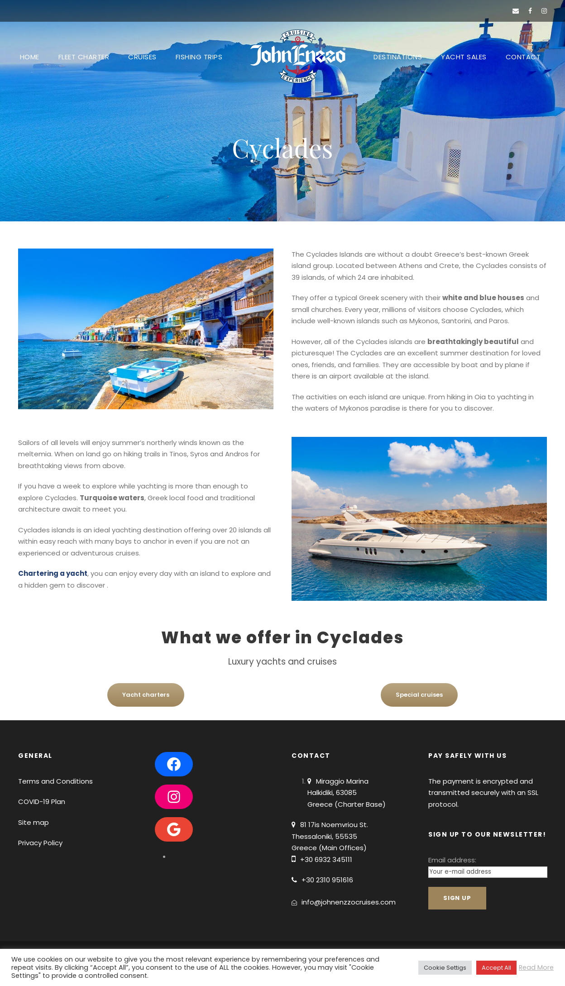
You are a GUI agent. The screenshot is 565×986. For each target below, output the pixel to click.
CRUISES (142, 57)
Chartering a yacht (52, 573)
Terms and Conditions (55, 781)
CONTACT (523, 57)
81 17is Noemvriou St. (334, 824)
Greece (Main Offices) (329, 847)
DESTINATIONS (397, 57)
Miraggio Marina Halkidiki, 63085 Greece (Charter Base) (346, 792)
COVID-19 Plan (41, 801)
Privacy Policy (40, 842)
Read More (536, 967)
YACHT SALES (464, 57)
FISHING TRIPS (199, 57)
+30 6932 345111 (326, 859)
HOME (29, 57)
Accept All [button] (496, 967)
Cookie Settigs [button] (445, 967)
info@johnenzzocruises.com (349, 902)
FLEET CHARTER (84, 57)
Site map (33, 822)
